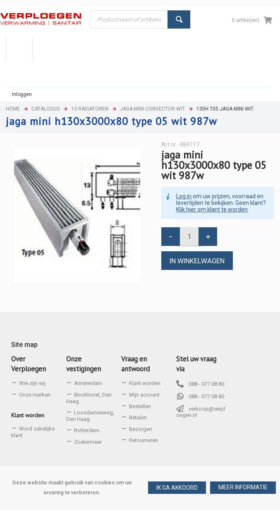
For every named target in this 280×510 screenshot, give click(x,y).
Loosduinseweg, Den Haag (90, 415)
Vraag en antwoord (135, 363)
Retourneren (143, 440)
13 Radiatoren (89, 109)
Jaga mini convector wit (152, 109)
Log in (183, 196)
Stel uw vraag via (196, 363)
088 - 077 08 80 (206, 384)
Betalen (138, 417)
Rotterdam (86, 430)
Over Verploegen (28, 363)
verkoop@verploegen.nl (200, 412)
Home (13, 109)
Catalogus (45, 109)
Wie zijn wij (32, 383)
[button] (243, 487)
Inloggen (22, 94)
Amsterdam (88, 383)
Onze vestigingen (83, 363)
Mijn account (144, 395)
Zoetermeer (88, 442)
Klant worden (27, 415)
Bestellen (140, 406)
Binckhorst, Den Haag (89, 398)
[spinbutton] (189, 236)
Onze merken (34, 395)
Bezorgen (140, 429)
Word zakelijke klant (33, 432)
